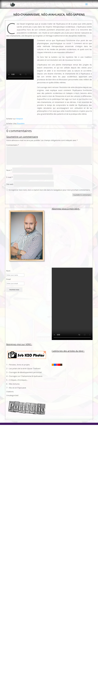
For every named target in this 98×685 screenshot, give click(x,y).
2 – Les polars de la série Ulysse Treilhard (23, 368)
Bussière (20, 123)
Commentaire (12, 145)
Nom (9, 170)
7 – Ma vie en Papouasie (16, 388)
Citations (10, 391)
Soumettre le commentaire (82, 195)
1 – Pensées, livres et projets (18, 364)
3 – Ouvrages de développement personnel (24, 372)
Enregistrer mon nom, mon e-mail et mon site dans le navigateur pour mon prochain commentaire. (49, 190)
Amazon (19, 118)
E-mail (9, 177)
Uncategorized (12, 395)
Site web (9, 184)
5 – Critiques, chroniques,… (17, 380)
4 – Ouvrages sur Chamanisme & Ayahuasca (24, 376)
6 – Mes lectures (13, 384)
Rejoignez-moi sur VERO (18, 344)
